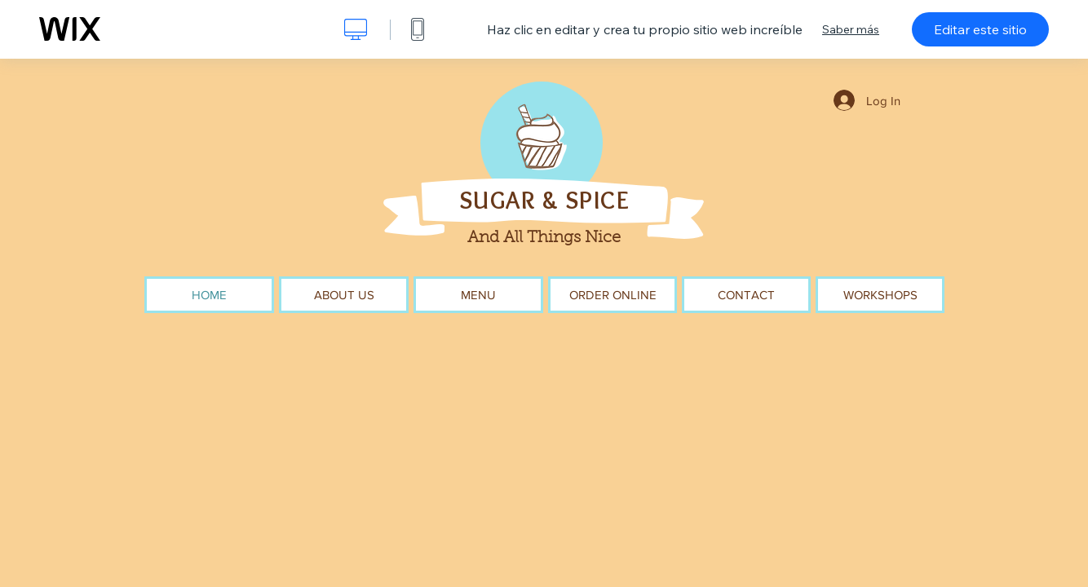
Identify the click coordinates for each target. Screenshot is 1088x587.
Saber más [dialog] (850, 29)
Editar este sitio (980, 29)
